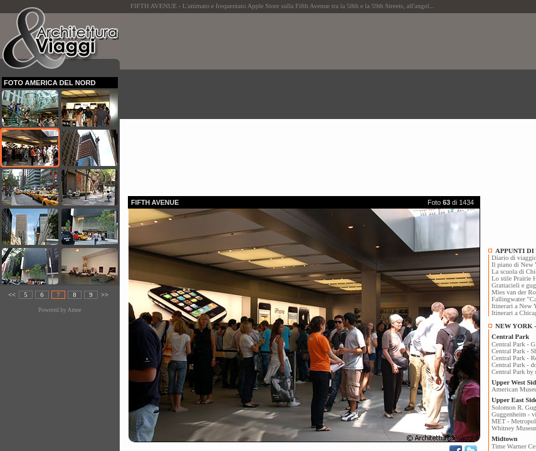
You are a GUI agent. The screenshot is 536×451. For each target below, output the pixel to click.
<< (12, 294)
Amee (74, 310)
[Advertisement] (332, 101)
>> (104, 294)
